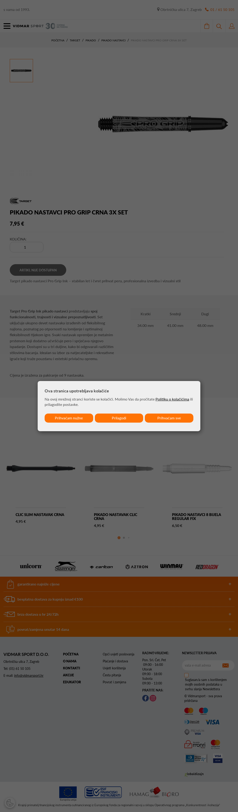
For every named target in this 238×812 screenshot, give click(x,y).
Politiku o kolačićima (172, 399)
